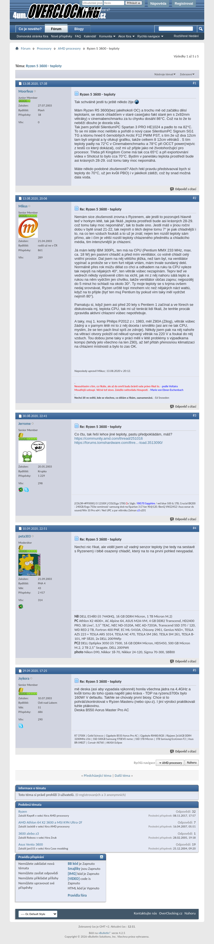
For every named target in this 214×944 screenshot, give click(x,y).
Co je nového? (30, 29)
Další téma (122, 775)
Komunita (105, 36)
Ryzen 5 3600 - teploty (44, 66)
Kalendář (90, 36)
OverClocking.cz (170, 913)
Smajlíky (74, 868)
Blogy (79, 29)
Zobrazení (186, 74)
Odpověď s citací (183, 189)
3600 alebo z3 (28, 833)
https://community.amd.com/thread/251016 (108, 438)
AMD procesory (69, 48)
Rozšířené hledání (186, 36)
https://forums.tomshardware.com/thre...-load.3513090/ (118, 442)
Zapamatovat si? (97, 9)
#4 (194, 528)
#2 (194, 198)
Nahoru (191, 763)
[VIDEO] (74, 879)
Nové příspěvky (61, 36)
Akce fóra (124, 36)
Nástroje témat (163, 74)
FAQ (78, 36)
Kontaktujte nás (145, 913)
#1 (194, 83)
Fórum (56, 29)
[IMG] (72, 874)
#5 (194, 670)
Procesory (44, 48)
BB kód (73, 863)
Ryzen (22, 811)
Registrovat (184, 4)
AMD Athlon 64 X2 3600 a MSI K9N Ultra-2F (50, 822)
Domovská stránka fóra (32, 36)
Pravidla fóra (77, 895)
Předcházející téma (97, 775)
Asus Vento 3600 (30, 844)
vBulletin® (104, 933)
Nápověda (158, 4)
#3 (194, 415)
